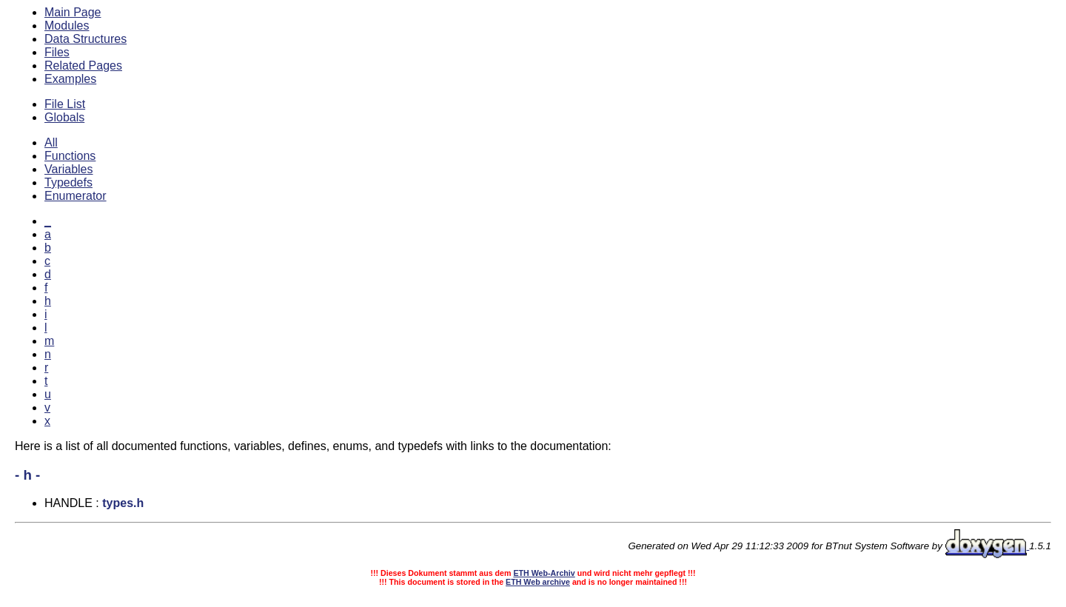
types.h (123, 503)
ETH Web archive (538, 581)
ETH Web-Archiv (543, 573)
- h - (27, 475)
